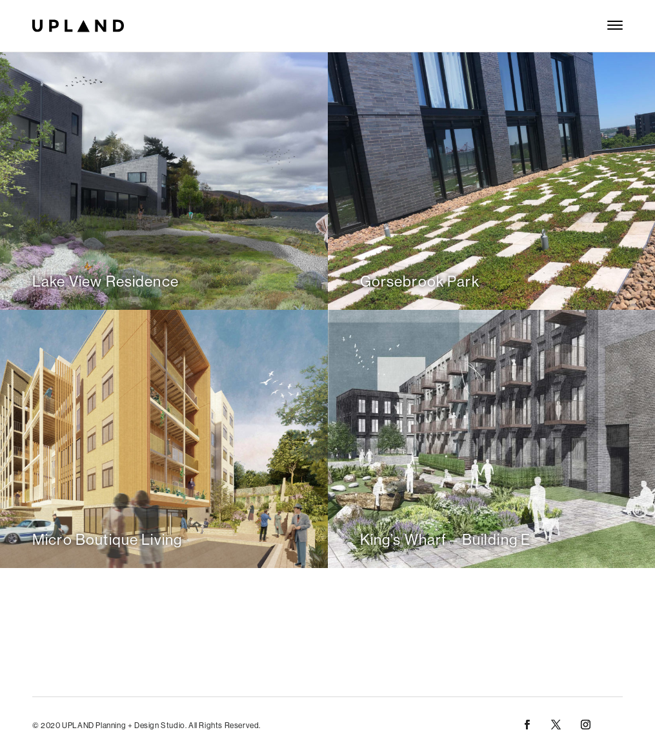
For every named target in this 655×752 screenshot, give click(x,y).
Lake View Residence (105, 281)
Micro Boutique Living (107, 539)
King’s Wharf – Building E (445, 539)
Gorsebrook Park (419, 281)
